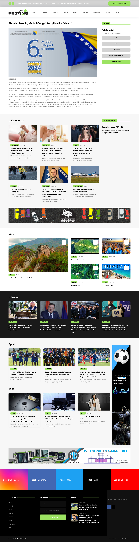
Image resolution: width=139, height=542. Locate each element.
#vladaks (112, 130)
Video (108, 12)
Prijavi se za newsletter (119, 3)
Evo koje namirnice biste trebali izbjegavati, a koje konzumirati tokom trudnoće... (21, 150)
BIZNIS (14, 186)
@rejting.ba (105, 130)
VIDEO (11, 274)
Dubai (104, 260)
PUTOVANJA (78, 186)
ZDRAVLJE (15, 145)
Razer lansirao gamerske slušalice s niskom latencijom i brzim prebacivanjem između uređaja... (23, 418)
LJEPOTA (45, 145)
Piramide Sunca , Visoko (79, 260)
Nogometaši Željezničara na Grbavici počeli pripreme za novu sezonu (88, 507)
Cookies (127, 539)
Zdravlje (45, 12)
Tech (117, 12)
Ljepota (55, 12)
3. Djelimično (116, 50)
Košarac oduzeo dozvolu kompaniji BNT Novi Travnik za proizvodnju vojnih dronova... (59, 418)
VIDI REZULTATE (116, 62)
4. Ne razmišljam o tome (116, 55)
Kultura (85, 12)
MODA (76, 145)
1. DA (116, 38)
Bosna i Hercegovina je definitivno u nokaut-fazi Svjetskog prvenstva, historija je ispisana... (58, 374)
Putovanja (96, 12)
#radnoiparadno (125, 130)
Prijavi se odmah (53, 517)
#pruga (117, 130)
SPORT (14, 369)
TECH (13, 413)
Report (121, 539)
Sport (34, 12)
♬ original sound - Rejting (110, 133)
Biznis (75, 12)
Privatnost (112, 539)
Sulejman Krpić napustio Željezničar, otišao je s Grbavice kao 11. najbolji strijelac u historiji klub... (92, 374)
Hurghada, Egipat (108, 285)
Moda (66, 12)
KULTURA (46, 186)
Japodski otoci (76, 285)
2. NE (116, 44)
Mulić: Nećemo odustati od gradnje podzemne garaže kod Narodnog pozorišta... (21, 327)
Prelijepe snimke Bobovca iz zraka (21, 278)
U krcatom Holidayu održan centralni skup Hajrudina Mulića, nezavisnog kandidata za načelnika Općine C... (115, 327)
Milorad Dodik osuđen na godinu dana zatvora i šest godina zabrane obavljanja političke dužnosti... (53, 327)
